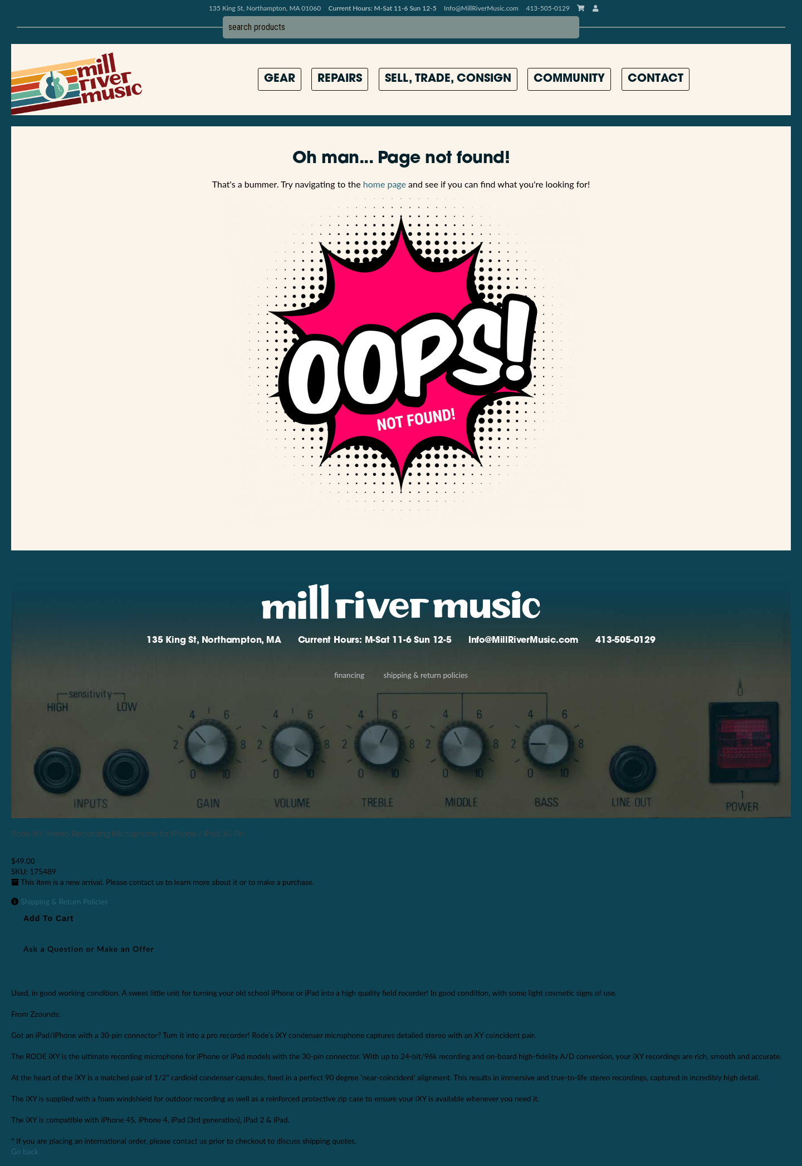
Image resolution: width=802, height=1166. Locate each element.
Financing (349, 675)
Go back (24, 1151)
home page (384, 184)
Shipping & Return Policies (426, 675)
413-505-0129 (625, 640)
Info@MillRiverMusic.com (481, 8)
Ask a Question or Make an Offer (88, 948)
